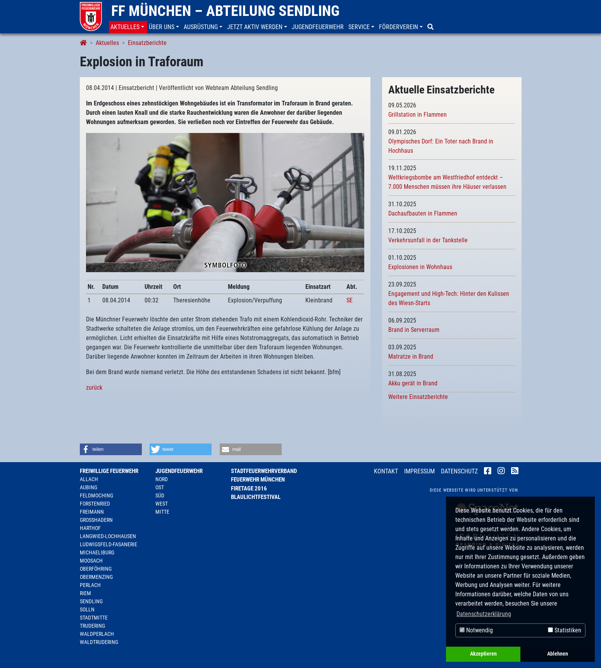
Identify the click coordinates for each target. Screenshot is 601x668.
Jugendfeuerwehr (179, 471)
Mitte (162, 512)
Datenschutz (459, 471)
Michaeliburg (97, 552)
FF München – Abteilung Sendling (225, 10)
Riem (85, 593)
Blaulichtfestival (256, 497)
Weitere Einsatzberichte (418, 396)
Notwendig (476, 630)
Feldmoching (96, 495)
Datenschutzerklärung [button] (483, 614)
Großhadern (96, 520)
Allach (89, 479)
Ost (159, 487)
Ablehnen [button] (557, 654)
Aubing (88, 487)
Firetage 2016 (249, 488)
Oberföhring (96, 569)
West (161, 504)
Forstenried (95, 504)
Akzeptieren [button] (483, 654)
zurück (94, 387)
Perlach (90, 585)
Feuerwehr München (258, 479)
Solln (87, 609)
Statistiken (564, 630)
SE (349, 300)
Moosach (91, 561)
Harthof (90, 528)
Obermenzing (96, 577)
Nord (161, 479)
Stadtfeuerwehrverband (264, 471)
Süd (159, 495)
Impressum (419, 471)
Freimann (92, 512)
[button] (128, 27)
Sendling (91, 601)
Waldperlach (97, 634)
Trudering (92, 626)
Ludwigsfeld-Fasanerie (108, 544)
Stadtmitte (94, 617)
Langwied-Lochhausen (108, 536)
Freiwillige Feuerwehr (109, 471)
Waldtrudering (99, 642)
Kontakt (386, 471)
